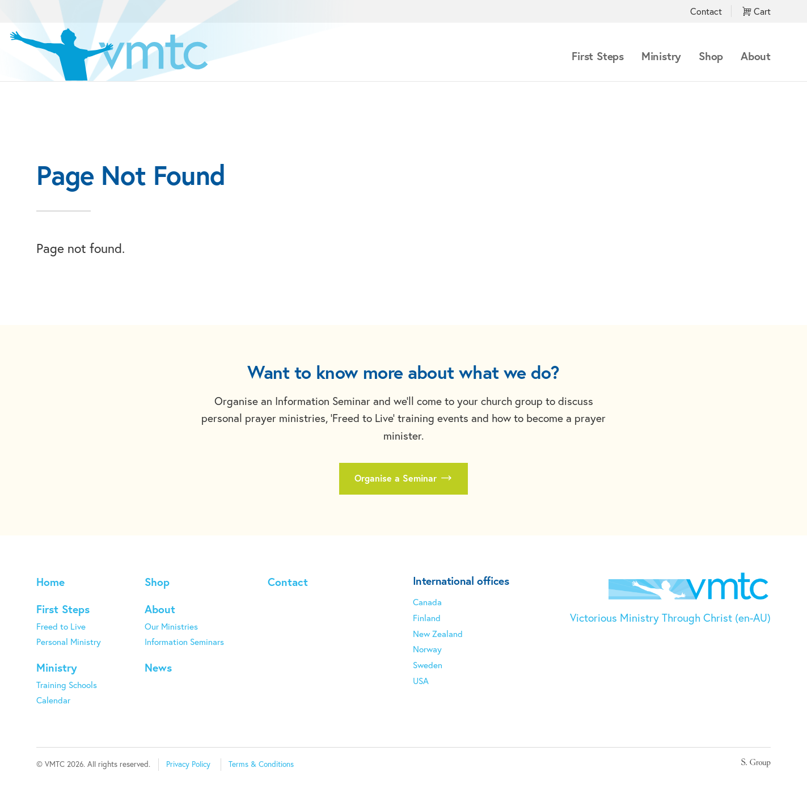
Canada (427, 602)
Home (50, 582)
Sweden (427, 664)
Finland (427, 617)
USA (421, 680)
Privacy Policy (188, 764)
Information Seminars (184, 641)
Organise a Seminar (403, 478)
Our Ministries (171, 626)
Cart (756, 11)
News (158, 667)
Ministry (661, 56)
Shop (711, 56)
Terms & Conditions (261, 764)
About (756, 56)
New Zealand (438, 633)
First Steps (598, 56)
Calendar (53, 700)
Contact (706, 11)
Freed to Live (61, 626)
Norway (427, 649)
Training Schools (66, 684)
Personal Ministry (68, 641)
